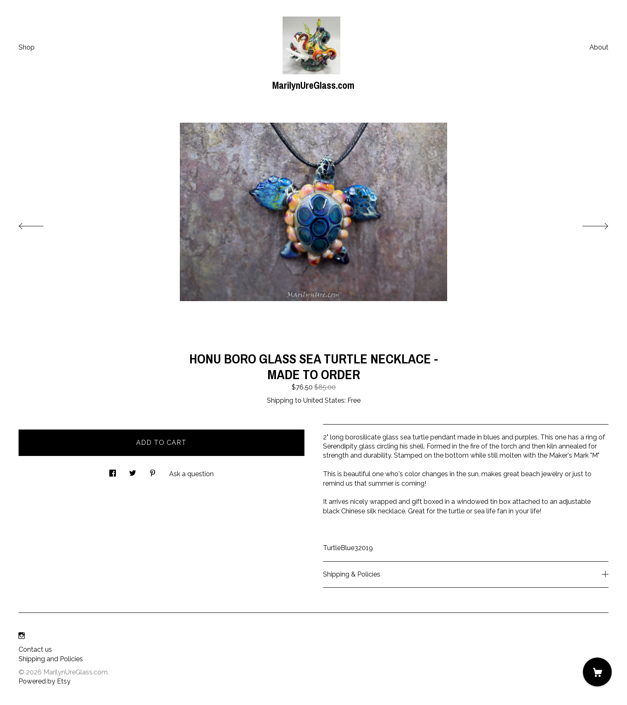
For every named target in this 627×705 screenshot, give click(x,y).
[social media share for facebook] (112, 471)
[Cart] (597, 672)
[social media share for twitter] (132, 471)
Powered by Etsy (45, 681)
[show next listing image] (587, 223)
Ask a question (191, 474)
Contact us (35, 649)
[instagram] (22, 636)
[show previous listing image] (39, 223)
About (598, 47)
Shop (27, 47)
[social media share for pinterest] (152, 471)
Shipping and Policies (51, 659)
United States (323, 400)
